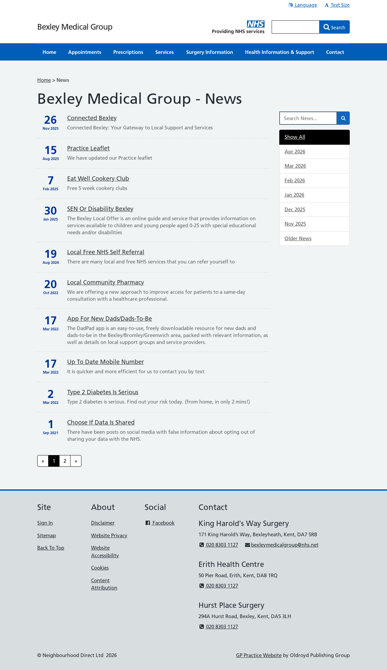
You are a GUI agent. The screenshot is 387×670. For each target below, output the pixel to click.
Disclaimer (103, 523)
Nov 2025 (295, 224)
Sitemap (46, 535)
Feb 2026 (295, 180)
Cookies (100, 568)
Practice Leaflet (88, 148)
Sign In (45, 523)
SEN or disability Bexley (100, 209)
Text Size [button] (336, 5)
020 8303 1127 (218, 545)
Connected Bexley (92, 118)
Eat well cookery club (98, 178)
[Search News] (308, 118)
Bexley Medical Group (74, 27)
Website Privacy (109, 535)
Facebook (159, 523)
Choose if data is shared (101, 422)
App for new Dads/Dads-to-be (109, 318)
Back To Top (50, 548)
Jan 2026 (294, 195)
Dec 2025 (295, 209)
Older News (298, 238)
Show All (295, 137)
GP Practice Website (259, 655)
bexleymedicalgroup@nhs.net (281, 545)
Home (44, 80)
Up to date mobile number (105, 362)
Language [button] (302, 5)
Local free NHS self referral (105, 252)
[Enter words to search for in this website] (296, 27)
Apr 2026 (295, 151)
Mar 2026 (295, 166)
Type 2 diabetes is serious (102, 392)
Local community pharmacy (105, 282)
